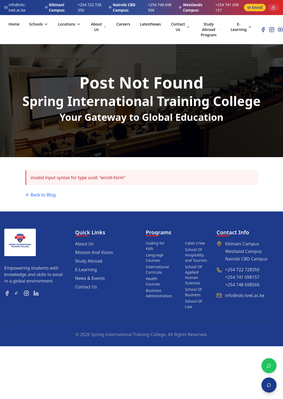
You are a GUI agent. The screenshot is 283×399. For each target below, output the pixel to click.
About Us (99, 27)
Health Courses (153, 281)
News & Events (90, 278)
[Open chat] (269, 385)
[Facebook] (263, 29)
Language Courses (154, 257)
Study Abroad (88, 261)
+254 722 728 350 (89, 7)
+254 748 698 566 (159, 7)
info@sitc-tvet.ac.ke (17, 7)
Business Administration (159, 293)
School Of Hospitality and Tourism (196, 255)
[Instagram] (271, 29)
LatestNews (150, 24)
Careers (123, 24)
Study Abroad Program (211, 29)
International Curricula (157, 269)
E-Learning (241, 27)
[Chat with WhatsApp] (269, 365)
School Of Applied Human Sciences (193, 274)
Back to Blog (40, 195)
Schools (38, 24)
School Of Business (193, 292)
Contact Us (180, 27)
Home (14, 24)
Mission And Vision (94, 252)
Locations (69, 24)
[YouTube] (280, 29)
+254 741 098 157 (227, 7)
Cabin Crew (195, 243)
